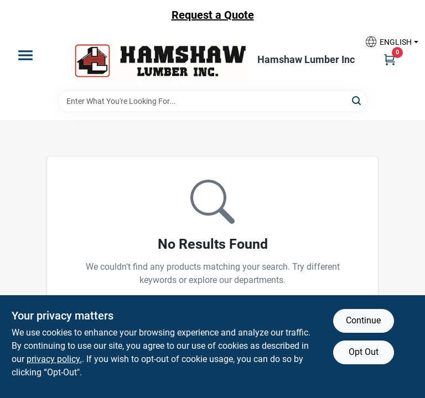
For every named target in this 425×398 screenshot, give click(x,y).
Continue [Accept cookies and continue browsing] (363, 320)
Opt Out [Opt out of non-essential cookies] (364, 352)
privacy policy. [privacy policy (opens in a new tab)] (54, 359)
